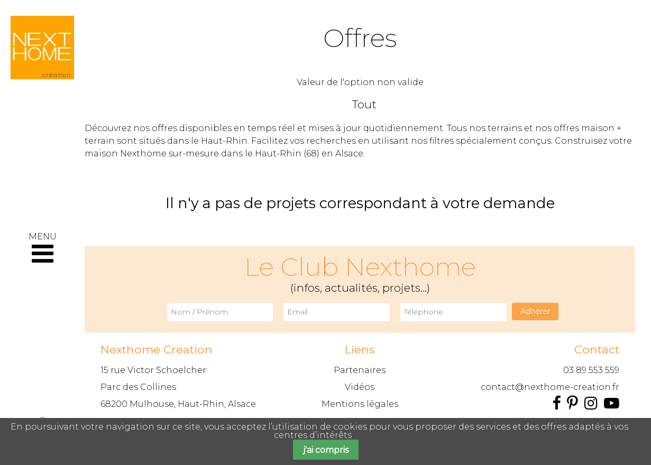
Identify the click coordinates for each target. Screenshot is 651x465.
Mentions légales (360, 404)
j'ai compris (326, 450)
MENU (42, 248)
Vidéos (359, 387)
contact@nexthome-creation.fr (550, 387)
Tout (364, 104)
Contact (596, 349)
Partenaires (360, 370)
